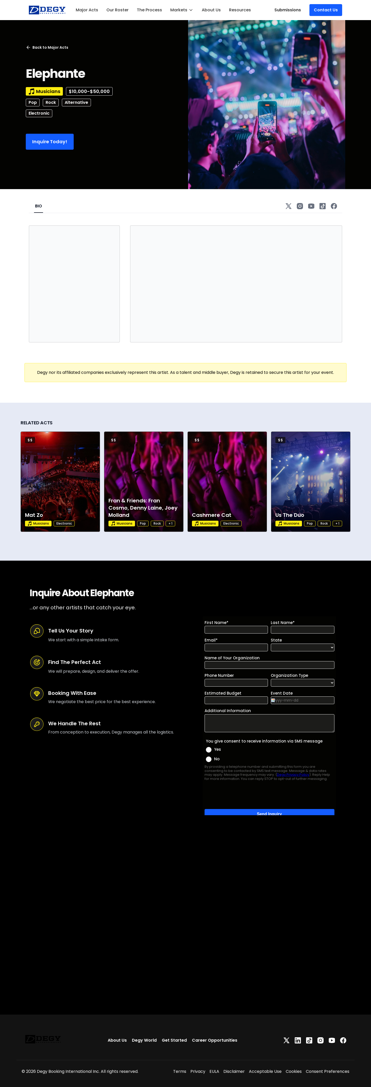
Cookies (294, 1071)
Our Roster (117, 10)
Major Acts (87, 10)
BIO (38, 206)
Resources (240, 10)
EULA (214, 1071)
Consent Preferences (327, 1071)
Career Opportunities (214, 1040)
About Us (211, 10)
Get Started (174, 1040)
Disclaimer (234, 1071)
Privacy (197, 1071)
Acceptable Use (265, 1071)
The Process (149, 10)
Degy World (144, 1040)
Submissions (287, 10)
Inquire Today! (49, 141)
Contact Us (326, 10)
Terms (179, 1071)
